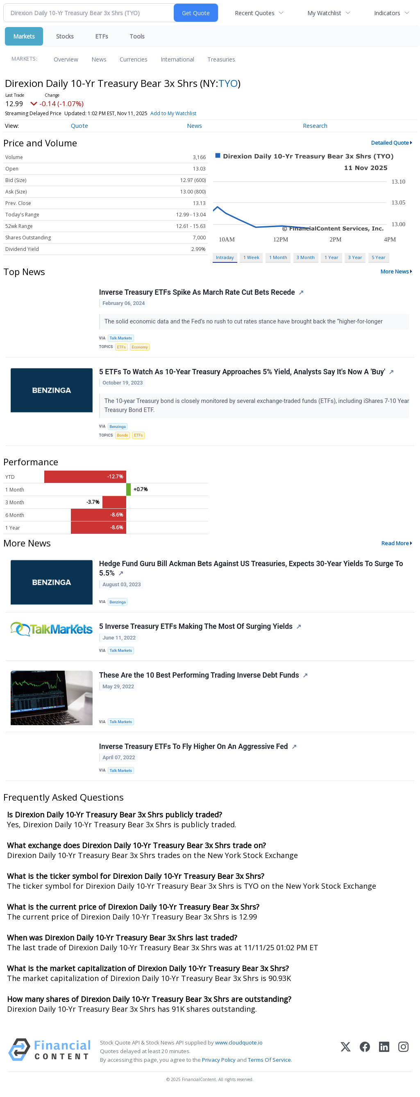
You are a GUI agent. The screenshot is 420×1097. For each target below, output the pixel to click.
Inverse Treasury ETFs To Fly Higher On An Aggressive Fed (193, 748)
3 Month (306, 257)
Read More (395, 543)
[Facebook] (364, 1053)
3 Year (355, 257)
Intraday (225, 257)
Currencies (134, 59)
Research (315, 126)
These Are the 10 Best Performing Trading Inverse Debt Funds (199, 676)
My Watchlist (324, 13)
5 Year (379, 257)
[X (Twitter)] (345, 1053)
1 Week (251, 257)
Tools (137, 36)
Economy (140, 347)
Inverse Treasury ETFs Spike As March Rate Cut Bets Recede (197, 292)
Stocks (65, 36)
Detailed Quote (390, 142)
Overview (66, 59)
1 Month (278, 257)
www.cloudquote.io (239, 1044)
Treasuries (221, 59)
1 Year (331, 257)
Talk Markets (121, 338)
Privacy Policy (219, 1061)
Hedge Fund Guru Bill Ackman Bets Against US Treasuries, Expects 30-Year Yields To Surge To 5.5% (251, 569)
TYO (228, 83)
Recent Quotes (255, 13)
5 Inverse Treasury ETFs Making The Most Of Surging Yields (196, 628)
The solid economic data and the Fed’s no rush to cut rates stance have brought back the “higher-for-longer (244, 322)
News (99, 59)
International (177, 59)
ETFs (101, 36)
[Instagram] (403, 1053)
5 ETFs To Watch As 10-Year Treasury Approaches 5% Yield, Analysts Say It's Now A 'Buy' (242, 372)
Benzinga (118, 427)
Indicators (387, 13)
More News (395, 271)
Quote (79, 126)
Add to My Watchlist (173, 113)
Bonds (122, 436)
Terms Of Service (269, 1061)
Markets (24, 36)
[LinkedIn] (384, 1053)
